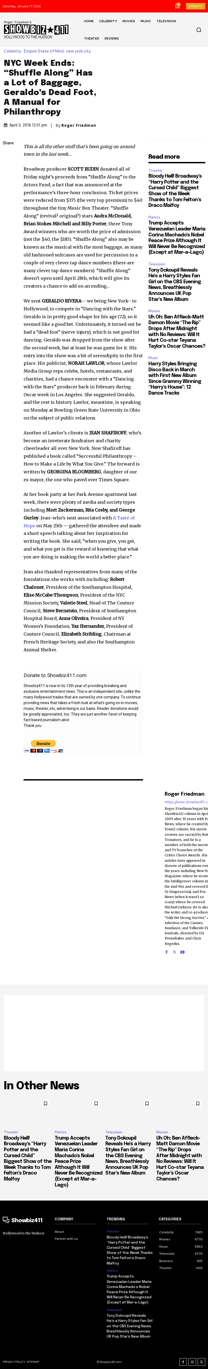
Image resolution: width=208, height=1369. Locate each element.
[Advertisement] (104, 1033)
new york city (79, 51)
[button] (198, 29)
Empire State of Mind (45, 51)
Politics (154, 217)
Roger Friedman (78, 125)
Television (156, 264)
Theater (155, 170)
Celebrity (14, 51)
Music (153, 358)
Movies (154, 311)
